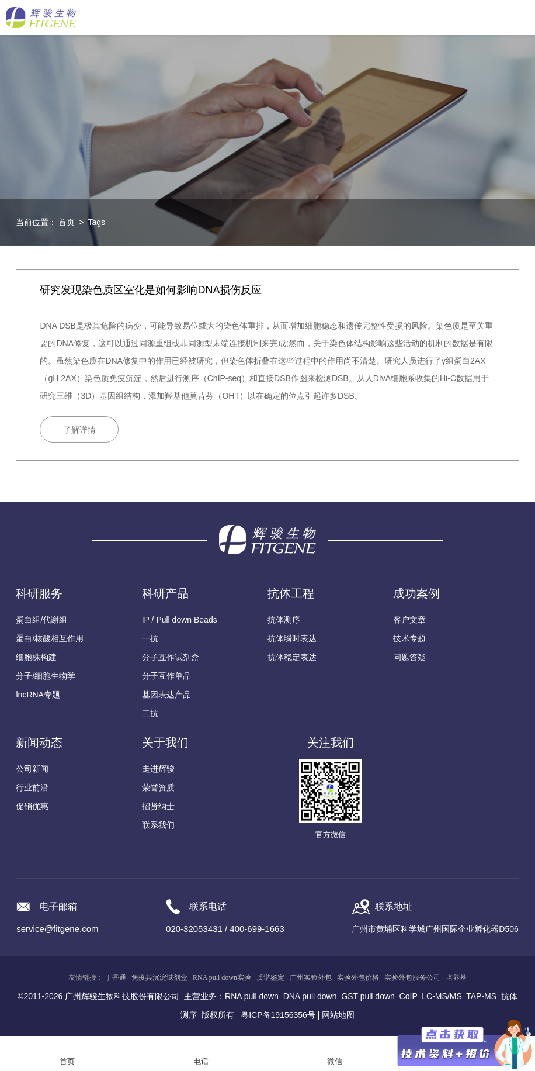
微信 (334, 1061)
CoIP (408, 996)
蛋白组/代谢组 (41, 619)
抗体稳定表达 (292, 657)
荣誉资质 (158, 787)
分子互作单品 (166, 675)
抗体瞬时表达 (292, 638)
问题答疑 (409, 657)
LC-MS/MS (441, 996)
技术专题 (409, 638)
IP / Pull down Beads (179, 619)
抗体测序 (284, 619)
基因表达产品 (166, 694)
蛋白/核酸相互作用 (50, 638)
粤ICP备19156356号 (278, 1015)
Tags (96, 222)
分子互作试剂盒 (170, 657)
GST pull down (368, 996)
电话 (201, 1061)
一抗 (150, 638)
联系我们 (158, 825)
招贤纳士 (158, 806)
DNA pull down (310, 996)
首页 (66, 222)
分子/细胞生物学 (45, 675)
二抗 (150, 713)
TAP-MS (481, 996)
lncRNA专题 (38, 694)
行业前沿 (32, 787)
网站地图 (338, 1015)
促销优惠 (32, 806)
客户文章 (409, 619)
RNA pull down (252, 996)
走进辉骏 (158, 768)
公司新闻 (32, 768)
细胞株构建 (36, 657)
